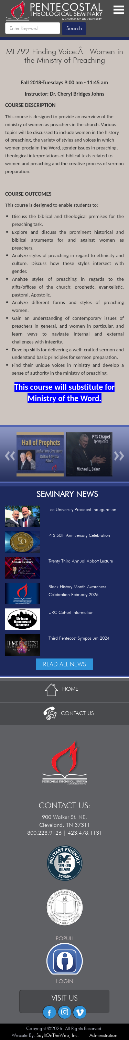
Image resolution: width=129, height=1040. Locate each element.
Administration (103, 1035)
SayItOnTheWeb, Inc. (57, 1035)
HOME (64, 689)
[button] (10, 454)
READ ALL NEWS (64, 664)
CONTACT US (64, 713)
